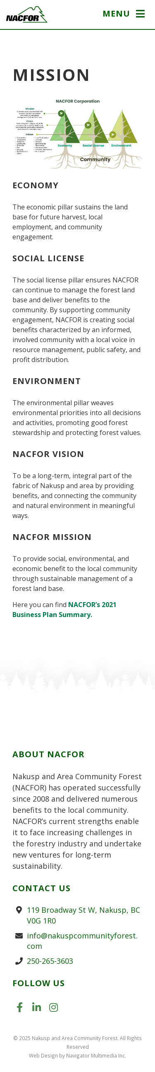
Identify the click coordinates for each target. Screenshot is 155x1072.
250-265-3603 (50, 961)
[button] (124, 14)
